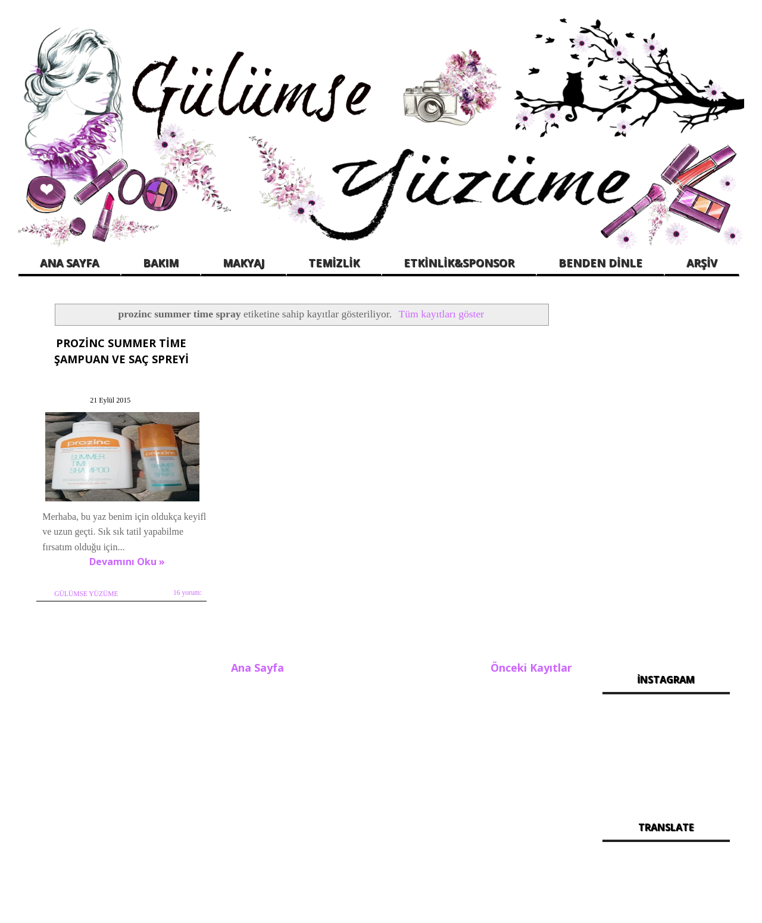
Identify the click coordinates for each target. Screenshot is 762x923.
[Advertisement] (666, 476)
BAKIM (161, 262)
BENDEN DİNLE (600, 262)
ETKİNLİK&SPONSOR (459, 262)
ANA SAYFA (69, 262)
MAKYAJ (243, 262)
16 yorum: (187, 591)
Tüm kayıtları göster (442, 314)
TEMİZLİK (334, 262)
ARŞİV (701, 262)
